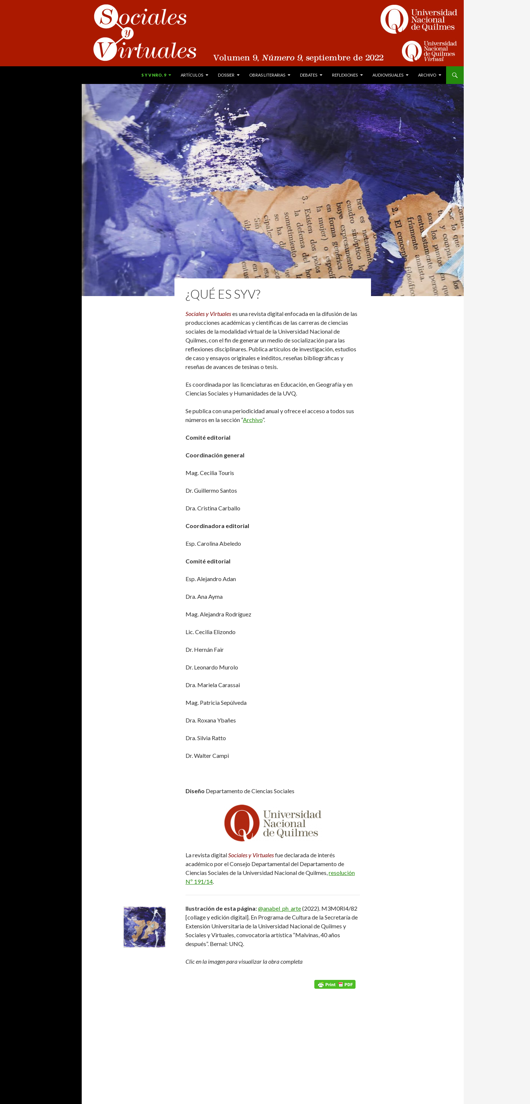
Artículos (192, 75)
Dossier (226, 75)
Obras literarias (267, 75)
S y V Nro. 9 (153, 75)
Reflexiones (345, 75)
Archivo (427, 75)
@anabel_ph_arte (279, 908)
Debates (308, 75)
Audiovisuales (387, 75)
